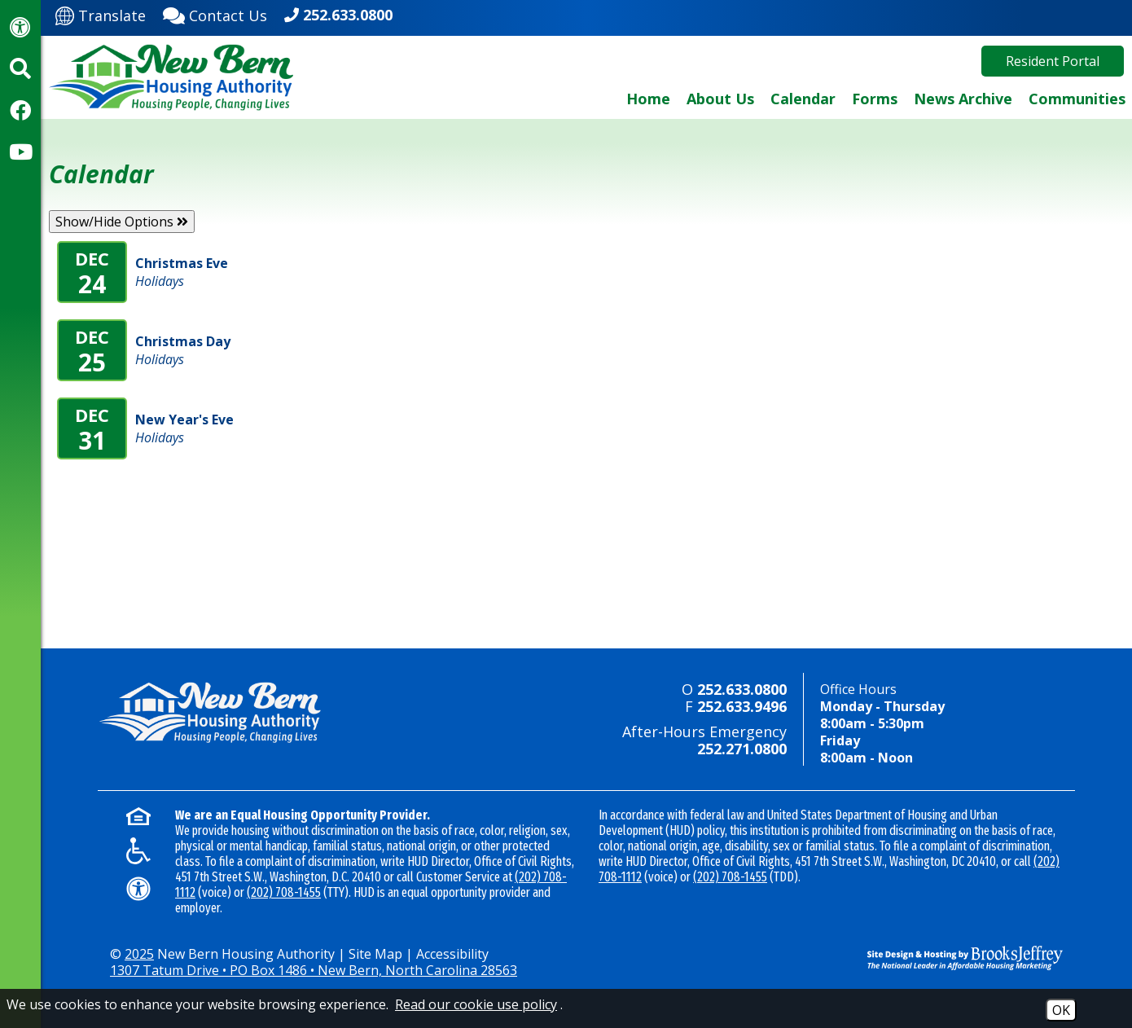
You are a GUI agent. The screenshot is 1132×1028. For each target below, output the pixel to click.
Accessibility (452, 954)
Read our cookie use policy (476, 1004)
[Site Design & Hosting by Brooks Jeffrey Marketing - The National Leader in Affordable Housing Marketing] (953, 958)
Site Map (375, 954)
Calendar (803, 98)
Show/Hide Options (121, 222)
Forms (874, 98)
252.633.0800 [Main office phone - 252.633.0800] (348, 14)
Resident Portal (1052, 61)
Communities (1077, 98)
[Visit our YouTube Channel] (20, 151)
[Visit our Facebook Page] (20, 110)
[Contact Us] (215, 14)
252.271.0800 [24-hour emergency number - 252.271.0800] (742, 748)
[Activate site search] (20, 68)
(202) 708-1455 (284, 892)
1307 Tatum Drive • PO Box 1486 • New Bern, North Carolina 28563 (313, 970)
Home (648, 98)
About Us (720, 98)
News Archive (963, 98)
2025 (139, 954)
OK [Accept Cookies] (1061, 1010)
